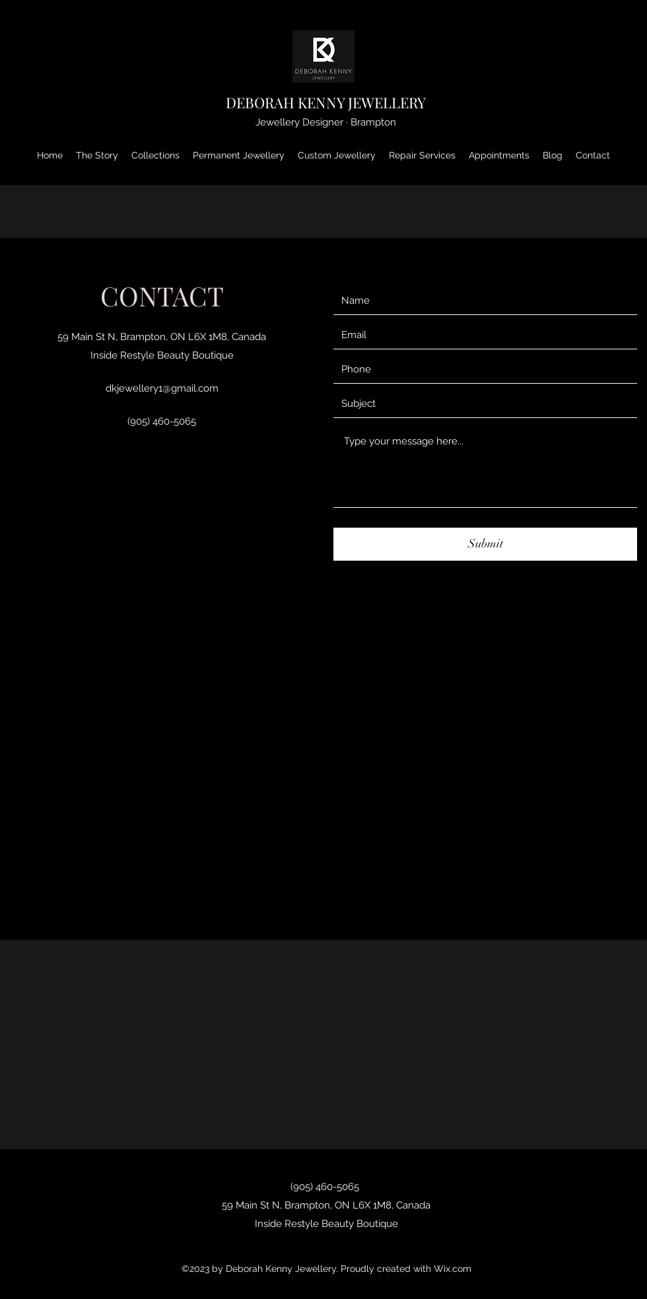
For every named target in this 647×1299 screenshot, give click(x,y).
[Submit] (485, 544)
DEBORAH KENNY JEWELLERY (326, 102)
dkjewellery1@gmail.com (162, 388)
